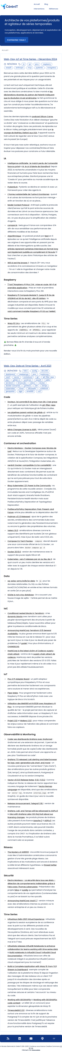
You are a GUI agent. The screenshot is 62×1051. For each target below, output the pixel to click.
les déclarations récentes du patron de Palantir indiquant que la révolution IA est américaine (29, 94)
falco (26, 371)
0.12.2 (42, 780)
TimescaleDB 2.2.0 (16, 1010)
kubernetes (10, 388)
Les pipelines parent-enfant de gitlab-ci (26, 412)
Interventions (39, 9)
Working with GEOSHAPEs (19, 999)
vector (16, 377)
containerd (27, 377)
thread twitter (50, 865)
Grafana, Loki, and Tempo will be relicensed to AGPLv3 (33, 811)
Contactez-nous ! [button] (16, 39)
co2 (39, 391)
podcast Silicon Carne (42, 116)
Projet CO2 (12, 720)
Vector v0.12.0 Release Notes (21, 780)
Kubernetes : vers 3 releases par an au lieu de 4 (30, 559)
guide (24, 643)
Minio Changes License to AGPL (22, 429)
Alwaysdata (36, 1050)
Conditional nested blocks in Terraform (26, 613)
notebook (44, 388)
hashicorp (44, 374)
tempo (44, 386)
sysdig (34, 371)
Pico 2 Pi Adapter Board (18, 679)
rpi (30, 64)
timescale (22, 383)
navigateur (51, 68)
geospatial (10, 391)
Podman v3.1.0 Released (19, 516)
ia (23, 64)
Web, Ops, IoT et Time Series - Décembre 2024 (30, 59)
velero (32, 383)
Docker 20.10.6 (14, 551)
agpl (20, 391)
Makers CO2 (26, 720)
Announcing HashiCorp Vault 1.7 (22, 900)
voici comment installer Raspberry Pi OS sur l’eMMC (32, 311)
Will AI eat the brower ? (18, 262)
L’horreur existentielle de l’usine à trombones (28, 194)
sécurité (44, 371)
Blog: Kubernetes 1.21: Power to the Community (29, 485)
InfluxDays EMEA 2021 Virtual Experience (26, 919)
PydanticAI (13, 187)
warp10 (8, 68)
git (38, 377)
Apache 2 (37, 820)
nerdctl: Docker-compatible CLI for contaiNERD (29, 465)
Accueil (37, 4)
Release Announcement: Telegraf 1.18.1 (25, 803)
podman (27, 380)
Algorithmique (14, 236)
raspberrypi (23, 374)
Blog (46, 4)
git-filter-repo (48, 377)
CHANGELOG (13, 646)
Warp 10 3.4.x (14, 323)
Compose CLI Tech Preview (20, 541)
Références (53, 9)
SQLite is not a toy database (21, 594)
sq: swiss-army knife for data (21, 581)
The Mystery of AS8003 (18, 852)
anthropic (20, 68)
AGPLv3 (47, 820)
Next (47, 236)
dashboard (10, 374)
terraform (10, 383)
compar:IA (12, 225)
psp (7, 380)
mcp (30, 68)
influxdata (32, 388)
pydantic (39, 68)
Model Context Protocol (18, 205)
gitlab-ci (16, 380)
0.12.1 (37, 780)
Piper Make (13, 693)
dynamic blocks (15, 616)
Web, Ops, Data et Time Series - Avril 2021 (27, 365)
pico (37, 64)
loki (36, 386)
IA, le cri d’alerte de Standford (36, 166)
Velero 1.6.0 (13, 530)
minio (21, 388)
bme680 (30, 391)
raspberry (47, 64)
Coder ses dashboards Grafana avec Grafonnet (30, 739)
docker (42, 383)
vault (8, 377)
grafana (27, 386)
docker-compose (13, 386)
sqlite (47, 380)
